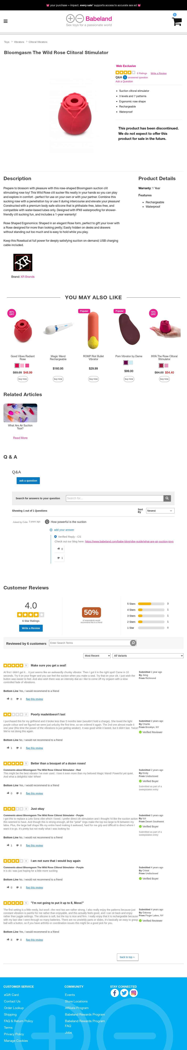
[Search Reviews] (92, 643)
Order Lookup (14, 1008)
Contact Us (12, 1001)
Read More (20, 438)
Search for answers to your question (38, 498)
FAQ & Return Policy (18, 1021)
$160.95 (58, 368)
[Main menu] (5, 21)
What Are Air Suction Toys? (20, 427)
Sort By (140, 510)
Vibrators (19, 41)
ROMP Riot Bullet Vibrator (93, 358)
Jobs (68, 1032)
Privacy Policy (14, 1034)
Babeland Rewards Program (85, 1014)
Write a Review (159, 73)
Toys (6, 41)
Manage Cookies (16, 1041)
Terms (8, 1027)
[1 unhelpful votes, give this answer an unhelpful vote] (59, 558)
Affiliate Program (77, 1008)
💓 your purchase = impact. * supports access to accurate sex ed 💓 (93, 5)
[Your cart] (177, 21)
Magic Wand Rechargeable (58, 358)
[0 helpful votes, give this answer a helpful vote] (59, 549)
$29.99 (93, 368)
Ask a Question (124, 81)
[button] (17, 366)
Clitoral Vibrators (38, 41)
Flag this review (34, 699)
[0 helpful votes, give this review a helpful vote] (9, 699)
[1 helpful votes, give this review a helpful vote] (9, 748)
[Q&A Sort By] (160, 510)
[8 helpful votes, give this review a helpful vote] (9, 939)
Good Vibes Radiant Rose (23, 358)
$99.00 (128, 371)
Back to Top (127, 957)
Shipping (10, 1014)
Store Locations (76, 1001)
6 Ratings (142, 73)
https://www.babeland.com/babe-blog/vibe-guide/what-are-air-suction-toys (129, 541)
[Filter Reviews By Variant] (148, 655)
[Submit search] (167, 498)
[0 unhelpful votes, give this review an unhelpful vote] (18, 699)
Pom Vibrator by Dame (128, 356)
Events (70, 995)
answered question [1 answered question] (138, 77)
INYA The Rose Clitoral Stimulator (164, 358)
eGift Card (11, 995)
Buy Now (22, 379)
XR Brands (28, 276)
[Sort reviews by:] (97, 655)
